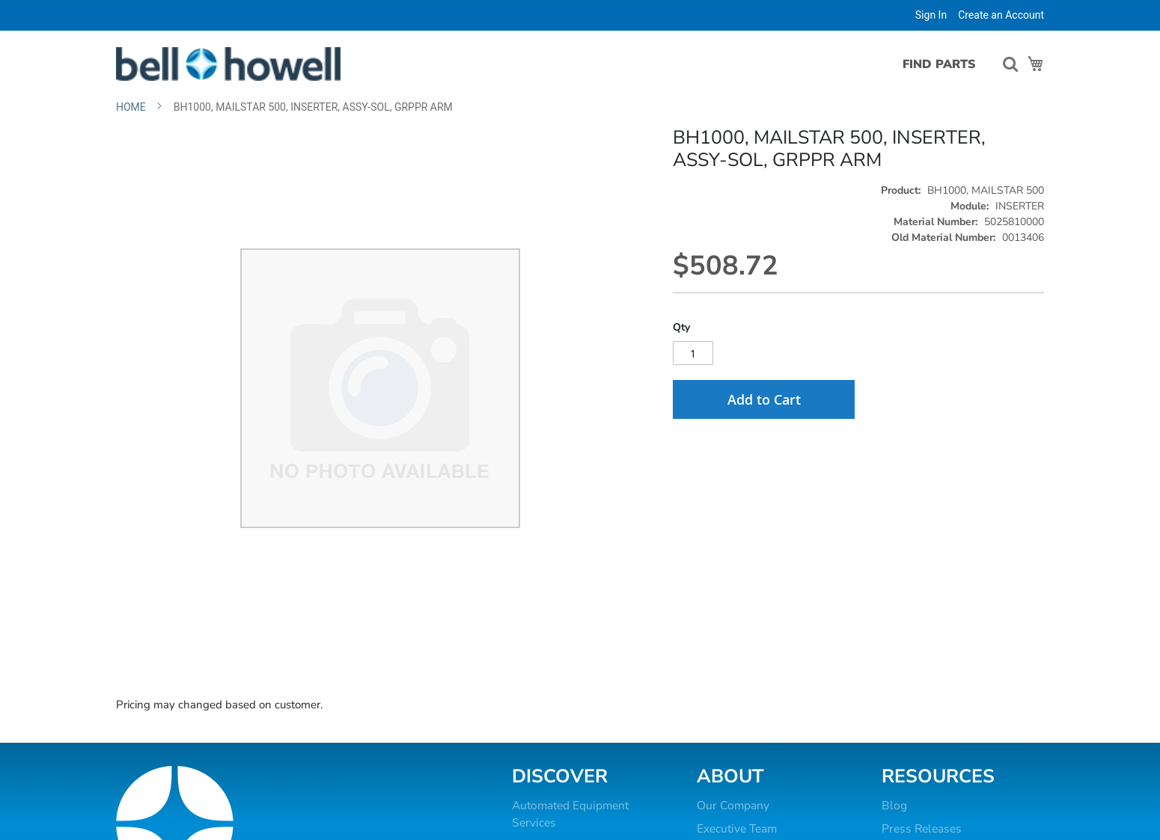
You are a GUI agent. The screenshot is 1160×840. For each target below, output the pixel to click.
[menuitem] (933, 64)
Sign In (931, 15)
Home (131, 107)
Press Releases (922, 829)
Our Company (733, 805)
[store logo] (228, 64)
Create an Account (1001, 15)
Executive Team (737, 829)
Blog (894, 805)
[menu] (937, 64)
